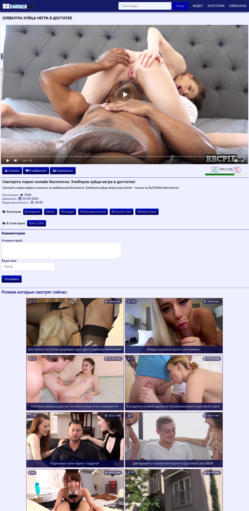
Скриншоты (63, 170)
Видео (198, 6)
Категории (216, 6)
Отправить (11, 279)
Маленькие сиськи (93, 211)
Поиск (180, 6)
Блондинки (32, 211)
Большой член (121, 211)
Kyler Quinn (36, 223)
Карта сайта (9, 503)
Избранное (237, 6)
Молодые (67, 211)
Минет (50, 211)
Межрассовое (147, 211)
